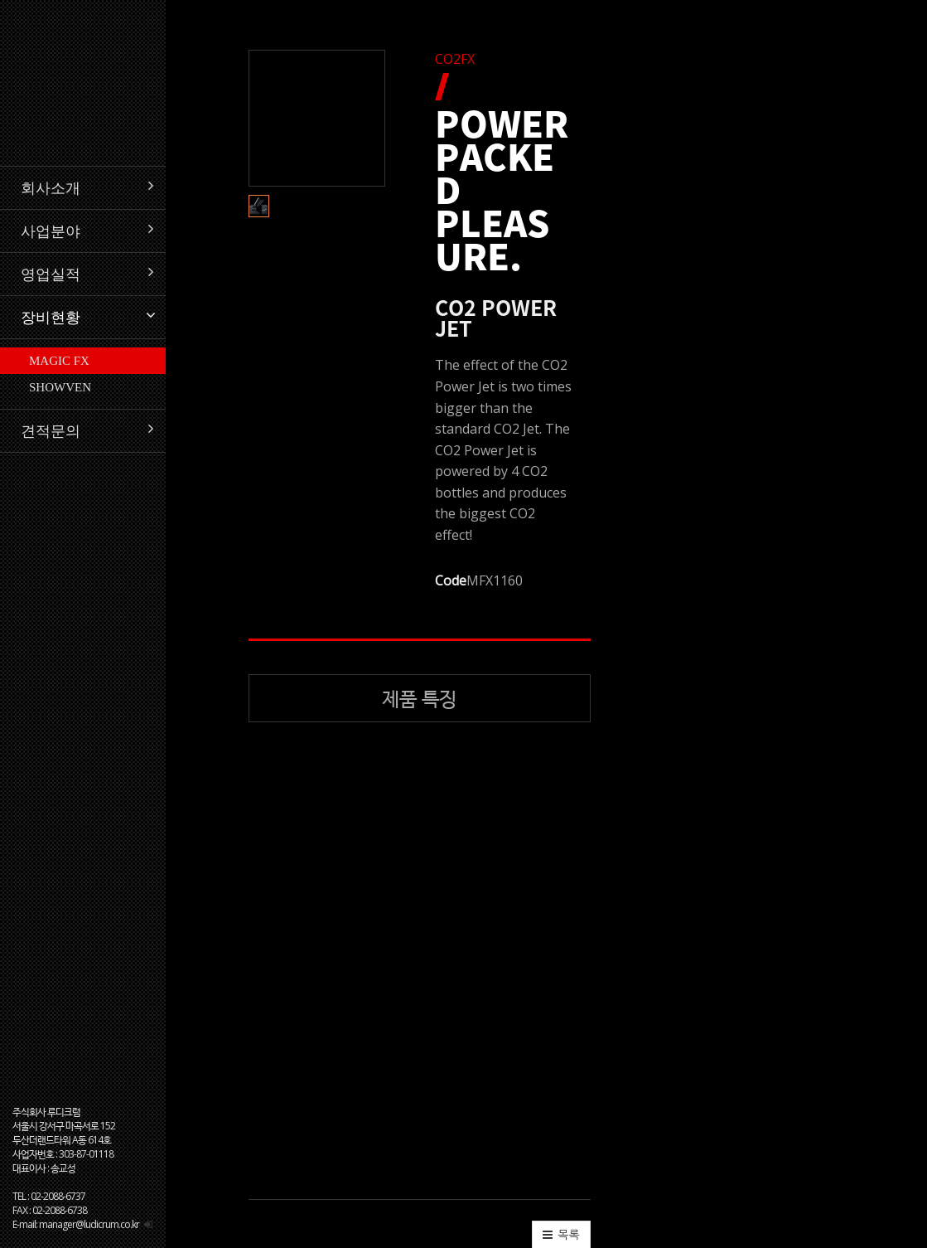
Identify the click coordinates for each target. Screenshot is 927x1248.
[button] (273, 318)
